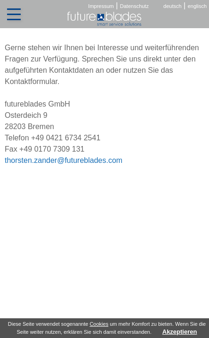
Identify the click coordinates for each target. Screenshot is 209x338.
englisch (197, 6)
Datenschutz (134, 6)
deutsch (172, 6)
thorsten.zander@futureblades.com (63, 160)
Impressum (100, 6)
